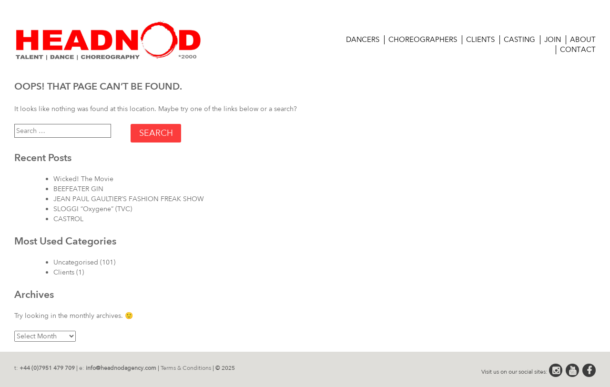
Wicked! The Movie (83, 178)
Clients (480, 39)
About (583, 39)
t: (44, 368)
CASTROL (68, 219)
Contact (578, 49)
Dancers (362, 39)
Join (552, 39)
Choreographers (422, 39)
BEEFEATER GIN (78, 189)
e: (117, 368)
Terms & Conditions (186, 368)
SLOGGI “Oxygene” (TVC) (92, 209)
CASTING (519, 39)
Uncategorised (75, 262)
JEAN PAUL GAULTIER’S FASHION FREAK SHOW (128, 199)
